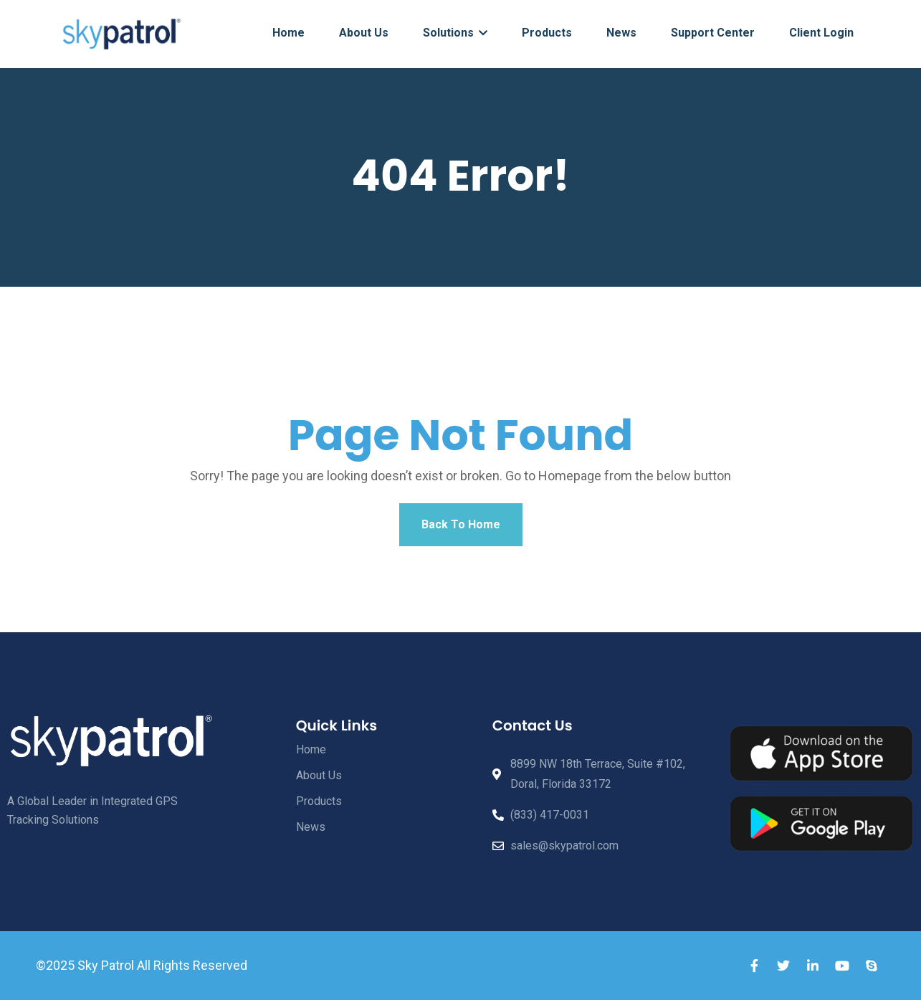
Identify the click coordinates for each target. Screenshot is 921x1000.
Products (547, 32)
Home (288, 32)
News (621, 32)
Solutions (455, 32)
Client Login (821, 32)
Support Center (713, 32)
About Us (363, 32)
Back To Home (460, 524)
